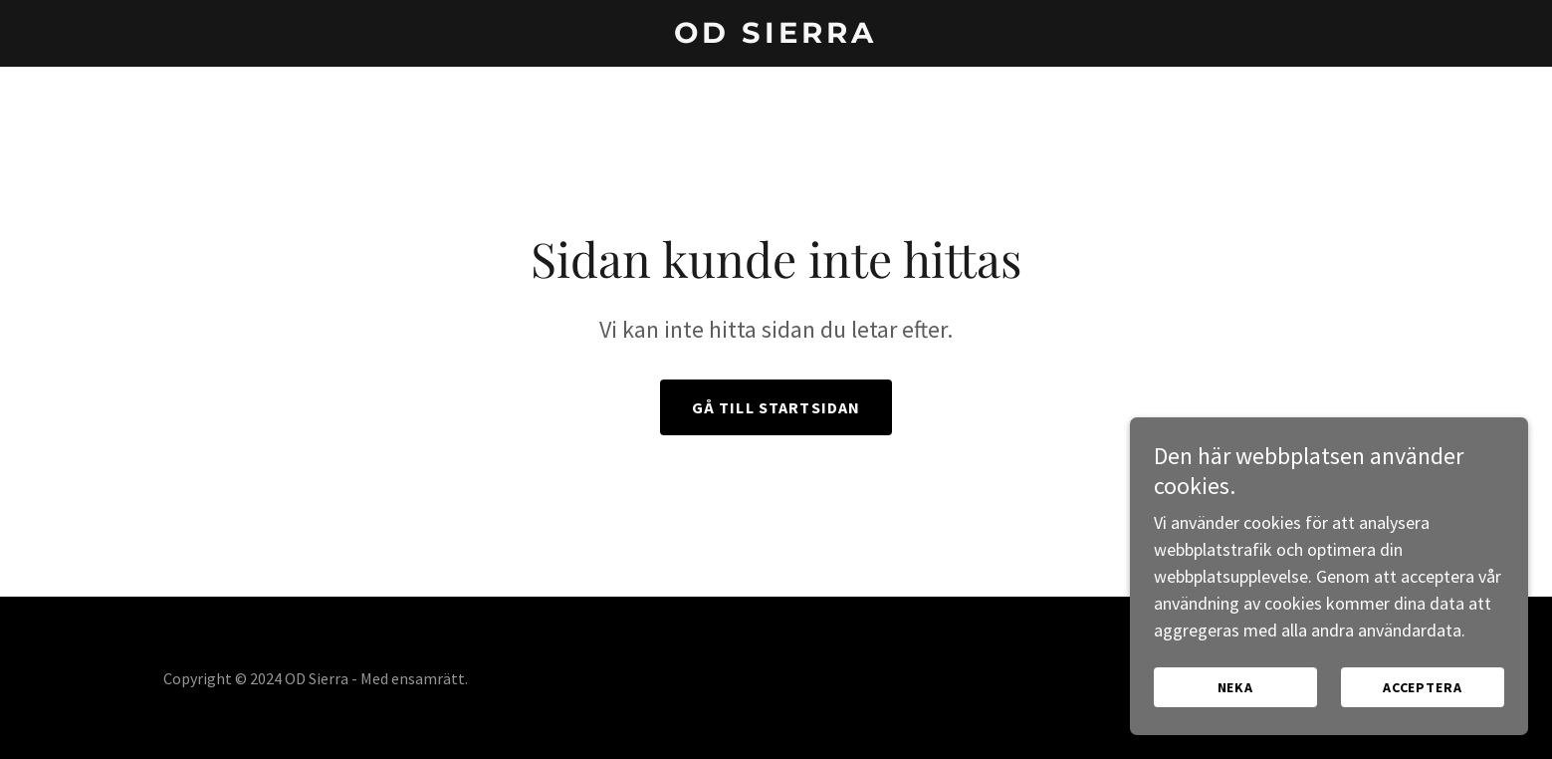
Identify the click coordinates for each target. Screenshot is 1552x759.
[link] (776, 36)
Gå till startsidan (776, 407)
